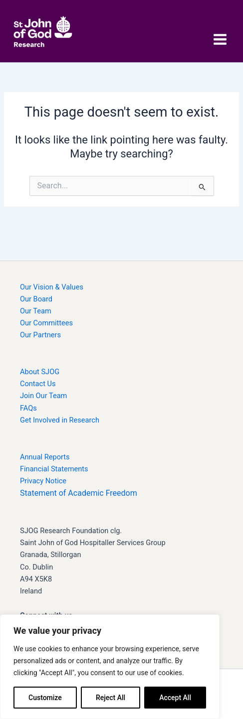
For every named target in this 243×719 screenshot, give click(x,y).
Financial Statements (54, 468)
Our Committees (46, 322)
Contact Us (38, 383)
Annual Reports (45, 456)
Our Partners (40, 334)
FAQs (28, 408)
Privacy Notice (43, 480)
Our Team (35, 310)
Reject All (110, 698)
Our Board (36, 298)
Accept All (175, 698)
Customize (45, 698)
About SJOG (39, 371)
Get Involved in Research (59, 420)
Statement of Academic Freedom (78, 493)
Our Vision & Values (51, 287)
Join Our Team (43, 395)
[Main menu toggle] (220, 39)
